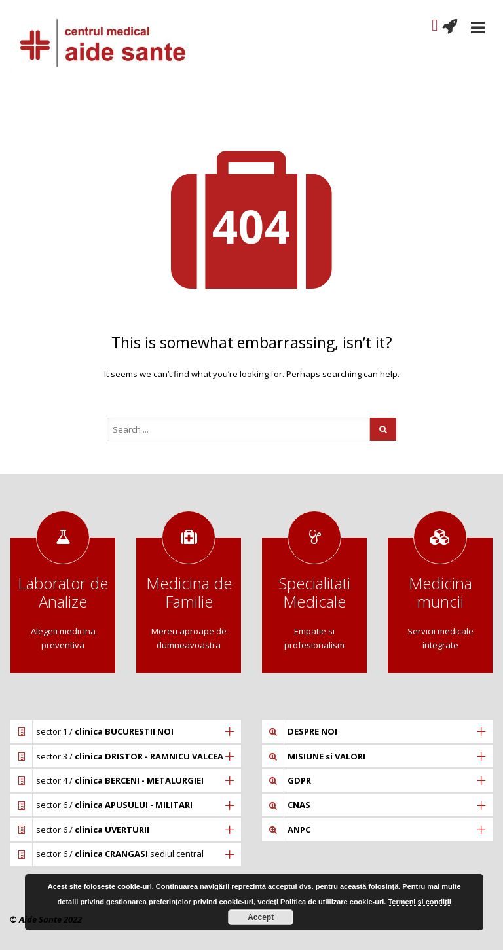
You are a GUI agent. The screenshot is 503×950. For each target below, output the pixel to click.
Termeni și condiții (419, 901)
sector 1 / (105, 731)
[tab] (126, 731)
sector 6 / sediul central (120, 854)
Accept (261, 917)
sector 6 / (114, 805)
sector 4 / (120, 780)
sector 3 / (129, 756)
